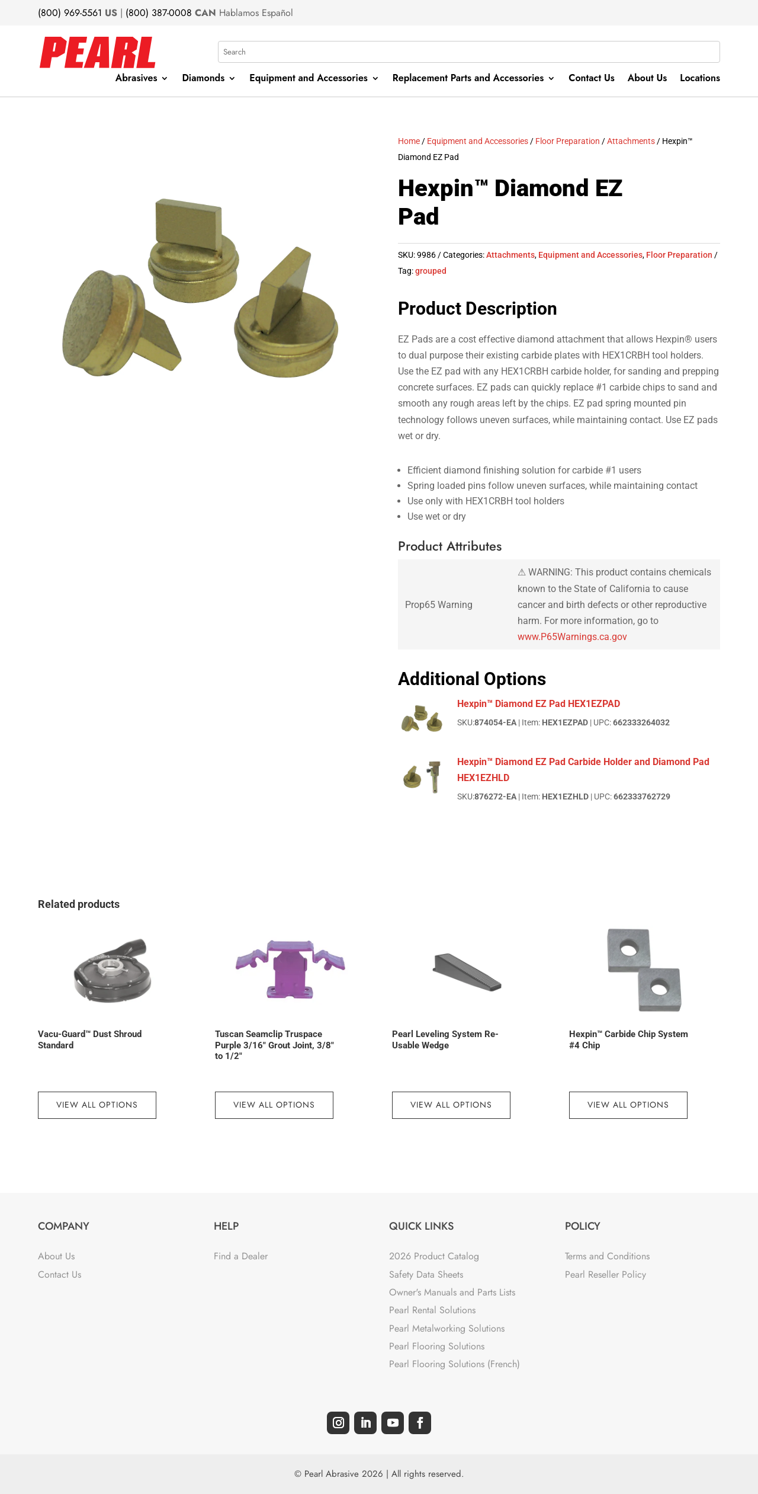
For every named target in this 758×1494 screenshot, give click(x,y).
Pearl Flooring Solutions (436, 1346)
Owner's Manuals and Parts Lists (452, 1292)
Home (409, 141)
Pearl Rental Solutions (432, 1310)
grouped (431, 271)
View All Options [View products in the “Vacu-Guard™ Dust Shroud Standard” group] (97, 1105)
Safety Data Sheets (426, 1274)
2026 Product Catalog (434, 1256)
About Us (647, 79)
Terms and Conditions (607, 1256)
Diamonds (203, 79)
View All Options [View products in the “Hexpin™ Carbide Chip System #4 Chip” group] (628, 1105)
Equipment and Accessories (308, 79)
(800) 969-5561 (70, 13)
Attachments (631, 141)
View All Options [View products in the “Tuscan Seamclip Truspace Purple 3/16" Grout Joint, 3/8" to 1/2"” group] (274, 1105)
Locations (700, 79)
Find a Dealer (241, 1256)
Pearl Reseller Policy (605, 1274)
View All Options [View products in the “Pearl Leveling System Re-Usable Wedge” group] (451, 1105)
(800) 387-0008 (159, 13)
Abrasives (136, 79)
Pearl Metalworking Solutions (447, 1328)
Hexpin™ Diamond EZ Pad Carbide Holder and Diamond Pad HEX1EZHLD (583, 769)
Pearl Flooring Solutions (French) (454, 1364)
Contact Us (591, 79)
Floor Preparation (567, 141)
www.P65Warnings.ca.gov (572, 636)
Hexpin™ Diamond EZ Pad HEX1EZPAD (538, 703)
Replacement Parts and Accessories (468, 79)
